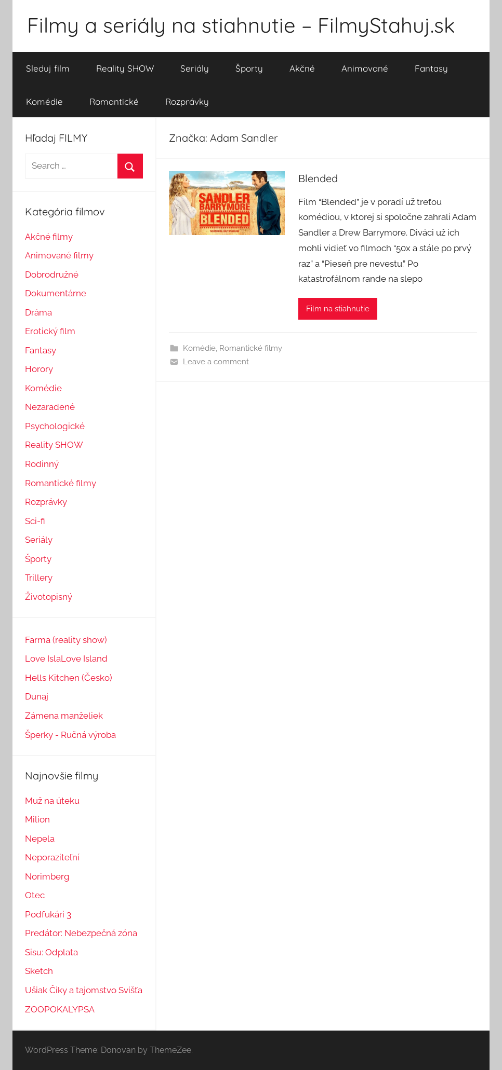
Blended (318, 178)
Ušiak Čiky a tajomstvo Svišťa (83, 990)
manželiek (81, 715)
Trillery (38, 577)
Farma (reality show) (66, 640)
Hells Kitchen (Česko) (68, 678)
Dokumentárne (55, 293)
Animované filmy (59, 255)
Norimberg (47, 876)
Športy (249, 68)
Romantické (114, 101)
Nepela (40, 838)
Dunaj (36, 696)
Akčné (302, 68)
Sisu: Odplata (51, 952)
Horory (39, 369)
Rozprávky (187, 101)
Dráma (38, 312)
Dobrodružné (51, 274)
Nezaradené (50, 407)
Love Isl (40, 658)
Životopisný (48, 597)
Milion (37, 819)
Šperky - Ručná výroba (70, 735)
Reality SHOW (125, 68)
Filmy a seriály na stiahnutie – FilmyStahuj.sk (241, 25)
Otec (35, 895)
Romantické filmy (250, 348)
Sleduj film (48, 68)
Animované (364, 68)
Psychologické (55, 426)
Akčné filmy (49, 236)
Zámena (42, 715)
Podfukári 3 (48, 914)
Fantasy (431, 68)
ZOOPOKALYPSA (60, 1009)
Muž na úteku (52, 800)
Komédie (44, 101)
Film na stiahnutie (337, 308)
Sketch (39, 971)
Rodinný (42, 464)
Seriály (194, 68)
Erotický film (50, 331)
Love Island (84, 658)
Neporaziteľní (52, 857)
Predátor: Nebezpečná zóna (81, 933)
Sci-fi (35, 521)
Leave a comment (216, 361)
